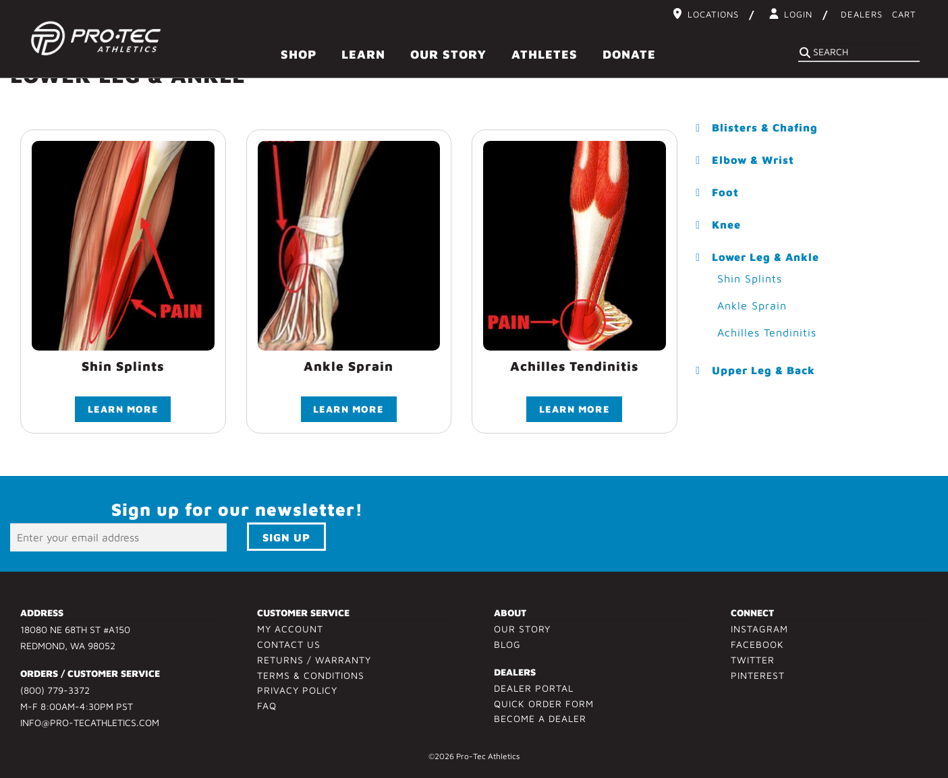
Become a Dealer (540, 721)
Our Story (448, 54)
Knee (726, 224)
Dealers (862, 14)
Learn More (123, 411)
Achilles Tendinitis (766, 332)
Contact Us (288, 646)
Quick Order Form (544, 705)
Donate (629, 54)
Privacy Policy (297, 692)
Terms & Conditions (310, 677)
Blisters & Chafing (765, 127)
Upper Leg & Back (763, 370)
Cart (904, 14)
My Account (290, 630)
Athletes (544, 54)
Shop (298, 54)
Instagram (759, 630)
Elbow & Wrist (753, 160)
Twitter (753, 661)
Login (798, 14)
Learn (363, 54)
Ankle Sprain (752, 305)
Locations (713, 14)
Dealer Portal (534, 690)
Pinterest (758, 677)
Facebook (757, 646)
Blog (507, 646)
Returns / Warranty (314, 661)
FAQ (267, 708)
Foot (725, 192)
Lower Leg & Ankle (765, 257)
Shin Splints (749, 278)
